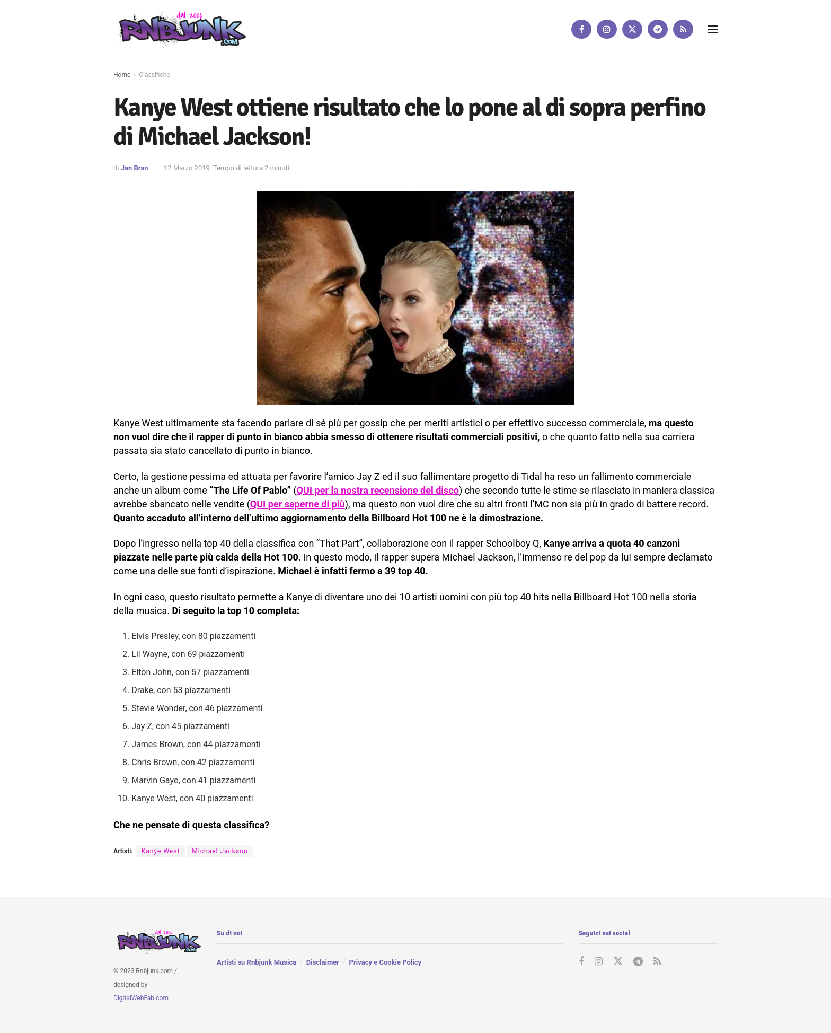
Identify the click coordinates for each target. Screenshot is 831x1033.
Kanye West (161, 851)
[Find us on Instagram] (607, 29)
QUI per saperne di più (297, 504)
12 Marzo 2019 (187, 168)
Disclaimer (322, 962)
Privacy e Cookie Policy (385, 962)
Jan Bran (134, 168)
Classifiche (154, 74)
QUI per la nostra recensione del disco (378, 490)
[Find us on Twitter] (632, 29)
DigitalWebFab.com (141, 998)
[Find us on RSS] (683, 29)
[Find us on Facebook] (581, 29)
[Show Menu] (713, 29)
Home (121, 74)
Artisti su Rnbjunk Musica (256, 962)
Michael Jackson (219, 851)
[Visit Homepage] (179, 29)
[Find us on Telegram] (658, 29)
